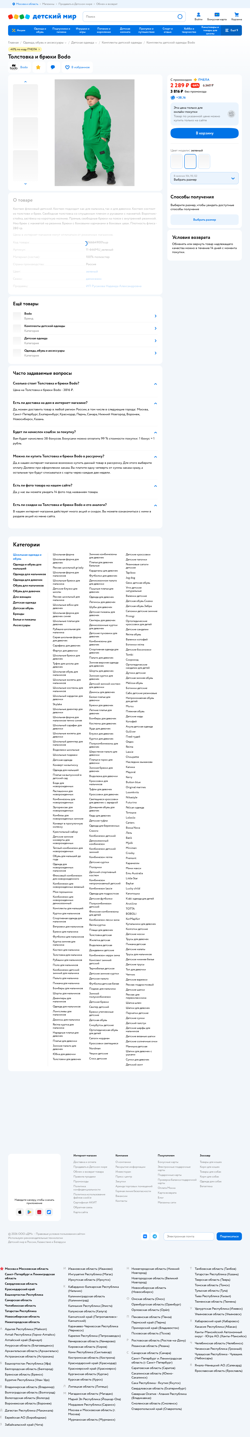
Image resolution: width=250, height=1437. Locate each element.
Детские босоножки (138, 649)
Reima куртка (97, 925)
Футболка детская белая (104, 983)
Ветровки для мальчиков (68, 926)
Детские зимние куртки (104, 973)
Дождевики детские (101, 950)
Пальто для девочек (101, 657)
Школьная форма (63, 554)
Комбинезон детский (102, 836)
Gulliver (131, 731)
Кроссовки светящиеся (103, 1043)
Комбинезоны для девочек (100, 643)
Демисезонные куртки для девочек (103, 627)
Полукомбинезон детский (100, 905)
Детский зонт (134, 1064)
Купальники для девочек (141, 924)
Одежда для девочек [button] (27, 580)
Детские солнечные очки (141, 1041)
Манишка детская (136, 1046)
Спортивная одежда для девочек (103, 651)
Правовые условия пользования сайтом (60, 1234)
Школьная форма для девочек (66, 561)
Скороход (132, 659)
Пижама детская (136, 944)
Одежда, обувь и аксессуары (43, 42)
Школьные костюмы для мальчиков (68, 689)
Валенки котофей (137, 639)
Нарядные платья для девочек (65, 1034)
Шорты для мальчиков (66, 993)
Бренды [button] (18, 614)
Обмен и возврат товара (88, 1171)
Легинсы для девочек (102, 602)
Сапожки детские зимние (141, 611)
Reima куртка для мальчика (63, 1026)
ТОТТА (130, 908)
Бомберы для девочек (102, 718)
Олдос (130, 741)
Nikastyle (131, 797)
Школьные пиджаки (65, 755)
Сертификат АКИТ (85, 1202)
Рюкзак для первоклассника (136, 996)
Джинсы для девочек (102, 692)
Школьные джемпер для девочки (68, 711)
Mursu (130, 706)
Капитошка (133, 893)
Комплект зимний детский (100, 962)
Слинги (93, 830)
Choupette (132, 757)
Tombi (129, 654)
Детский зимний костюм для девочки (104, 685)
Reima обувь (133, 634)
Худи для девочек (100, 728)
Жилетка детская (99, 940)
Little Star (132, 878)
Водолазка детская (100, 945)
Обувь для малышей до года (67, 858)
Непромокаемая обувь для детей (140, 699)
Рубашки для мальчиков (67, 960)
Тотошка (131, 812)
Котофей (131, 721)
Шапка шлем (133, 1003)
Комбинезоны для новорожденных (64, 801)
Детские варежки (136, 979)
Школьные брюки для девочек (66, 657)
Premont (131, 858)
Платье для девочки (65, 1041)
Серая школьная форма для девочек (67, 639)
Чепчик (130, 974)
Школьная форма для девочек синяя (66, 614)
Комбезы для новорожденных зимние (68, 817)
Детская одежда (82, 42)
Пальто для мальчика (65, 978)
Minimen (131, 848)
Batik (129, 838)
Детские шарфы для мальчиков (138, 1029)
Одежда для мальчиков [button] (29, 574)
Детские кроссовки (138, 554)
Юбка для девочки (64, 1054)
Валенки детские (136, 596)
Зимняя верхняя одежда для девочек (103, 664)
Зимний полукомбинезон (100, 995)
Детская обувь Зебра (139, 606)
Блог (161, 1197)
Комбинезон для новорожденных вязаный (68, 885)
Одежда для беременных (104, 825)
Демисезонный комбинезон (98, 842)
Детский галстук (136, 1023)
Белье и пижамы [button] (24, 619)
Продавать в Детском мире (90, 1167)
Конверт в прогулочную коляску (68, 825)
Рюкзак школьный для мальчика (66, 598)
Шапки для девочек (138, 1008)
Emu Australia (134, 873)
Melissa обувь (134, 683)
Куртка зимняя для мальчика (64, 943)
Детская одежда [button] (24, 602)
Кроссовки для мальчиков (98, 782)
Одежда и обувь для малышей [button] (27, 566)
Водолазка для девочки (103, 776)
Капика (130, 767)
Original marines (136, 787)
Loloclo (130, 817)
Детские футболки (100, 898)
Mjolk (129, 843)
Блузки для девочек (101, 733)
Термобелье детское (101, 968)
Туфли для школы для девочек (65, 665)
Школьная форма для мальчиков (66, 574)
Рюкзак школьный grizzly (68, 567)
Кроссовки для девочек (104, 794)
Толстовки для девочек (67, 1059)
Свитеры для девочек (102, 620)
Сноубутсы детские (101, 1025)
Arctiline (131, 903)
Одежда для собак (211, 1181)
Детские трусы (135, 964)
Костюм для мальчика (66, 950)
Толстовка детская (100, 935)
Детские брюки (99, 1002)
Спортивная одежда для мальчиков (67, 920)
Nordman (95, 1048)
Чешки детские (98, 1053)
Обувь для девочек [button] (26, 591)
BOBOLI (131, 913)
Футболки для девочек (103, 575)
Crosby (130, 853)
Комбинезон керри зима (104, 955)
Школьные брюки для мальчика (66, 582)
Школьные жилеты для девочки (67, 735)
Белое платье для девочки (99, 698)
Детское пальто (99, 978)
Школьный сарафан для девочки (67, 727)
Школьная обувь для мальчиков (65, 673)
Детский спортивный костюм (102, 874)
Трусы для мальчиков (139, 954)
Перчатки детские (137, 1013)
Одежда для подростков (104, 893)
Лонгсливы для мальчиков (62, 1013)
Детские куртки (99, 862)
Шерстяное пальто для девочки (103, 753)
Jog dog (130, 577)
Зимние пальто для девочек (64, 1047)
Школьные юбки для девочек (65, 606)
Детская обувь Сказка (139, 601)
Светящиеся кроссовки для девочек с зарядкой (103, 801)
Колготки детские (137, 929)
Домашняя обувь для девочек (101, 809)
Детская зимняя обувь (139, 678)
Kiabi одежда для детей (140, 898)
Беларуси (60, 1242)
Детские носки (135, 934)
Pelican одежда (135, 807)
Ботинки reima (135, 644)
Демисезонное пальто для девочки (103, 582)
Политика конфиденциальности (87, 1188)
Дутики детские (136, 673)
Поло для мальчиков (65, 965)
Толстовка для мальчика (67, 955)
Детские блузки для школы (65, 590)
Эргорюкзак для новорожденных (63, 809)
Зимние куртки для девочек (101, 677)
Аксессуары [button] (21, 625)
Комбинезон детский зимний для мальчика (66, 971)
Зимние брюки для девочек (101, 769)
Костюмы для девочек (102, 723)
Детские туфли (98, 820)
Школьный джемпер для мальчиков (68, 743)
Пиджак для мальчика (102, 988)
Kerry (129, 777)
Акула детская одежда (139, 726)
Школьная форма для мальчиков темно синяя (67, 719)
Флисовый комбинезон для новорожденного (67, 877)
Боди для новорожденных (63, 784)
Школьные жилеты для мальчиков (67, 681)
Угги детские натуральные (134, 589)
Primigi (130, 616)
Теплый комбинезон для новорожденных (68, 849)
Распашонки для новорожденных (63, 793)
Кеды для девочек (100, 815)
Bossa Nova (133, 827)
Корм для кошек (210, 1167)
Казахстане (44, 1242)
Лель (129, 833)
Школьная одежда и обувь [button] (27, 557)
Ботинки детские (136, 688)
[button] (231, 30)
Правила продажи (84, 1176)
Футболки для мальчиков (68, 936)
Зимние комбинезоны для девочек (103, 556)
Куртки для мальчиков (66, 913)
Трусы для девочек (137, 939)
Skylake (57, 704)
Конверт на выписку (65, 765)
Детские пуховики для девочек (103, 635)
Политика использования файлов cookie (89, 1196)
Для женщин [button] (22, 597)
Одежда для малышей (66, 770)
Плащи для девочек (101, 930)
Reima (129, 746)
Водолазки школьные (66, 749)
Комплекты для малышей (68, 908)
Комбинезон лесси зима (104, 920)
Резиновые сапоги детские (137, 566)
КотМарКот (133, 919)
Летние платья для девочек (100, 712)
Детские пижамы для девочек (102, 613)
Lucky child (133, 888)
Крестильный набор (65, 831)
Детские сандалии (137, 629)
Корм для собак (209, 1176)
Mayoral (131, 772)
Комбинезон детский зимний (102, 850)
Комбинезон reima (100, 857)
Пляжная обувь (135, 711)
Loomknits (132, 792)
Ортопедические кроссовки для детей (139, 623)
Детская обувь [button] (23, 608)
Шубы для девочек (100, 607)
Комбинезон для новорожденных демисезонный (63, 900)
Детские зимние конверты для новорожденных (63, 840)
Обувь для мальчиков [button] (28, 585)
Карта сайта (80, 1212)
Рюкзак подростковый (140, 984)
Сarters (130, 822)
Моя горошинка (62, 892)
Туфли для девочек (100, 789)
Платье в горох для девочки (100, 761)
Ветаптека (206, 1186)
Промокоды (81, 1181)
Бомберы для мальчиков (68, 988)
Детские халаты (135, 949)
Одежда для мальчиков (67, 1006)
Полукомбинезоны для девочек (103, 745)
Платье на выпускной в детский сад (67, 776)
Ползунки (95, 867)
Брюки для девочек (101, 705)
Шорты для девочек (101, 671)
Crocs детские (98, 1058)
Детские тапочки (136, 559)
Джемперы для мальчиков (62, 1000)
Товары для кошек (211, 1162)
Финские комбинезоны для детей (104, 913)
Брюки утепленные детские (101, 1013)
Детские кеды (134, 716)
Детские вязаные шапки (140, 1036)
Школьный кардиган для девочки (68, 697)
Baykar (130, 883)
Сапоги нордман (99, 1038)
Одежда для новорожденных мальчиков (63, 867)
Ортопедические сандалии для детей (138, 666)
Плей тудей (133, 736)
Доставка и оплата (84, 1162)
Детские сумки (135, 1018)
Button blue (133, 782)
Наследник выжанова (139, 762)
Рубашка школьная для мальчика (66, 631)
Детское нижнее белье (140, 959)
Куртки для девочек (101, 738)
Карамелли (132, 863)
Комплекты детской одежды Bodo (170, 42)
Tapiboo (131, 572)
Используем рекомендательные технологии (35, 1238)
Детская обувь (98, 1020)
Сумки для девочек (137, 1059)
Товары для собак (210, 1171)
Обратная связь (82, 1207)
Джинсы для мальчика (66, 1019)
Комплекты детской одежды (122, 42)
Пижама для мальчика (66, 983)
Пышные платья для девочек (101, 590)
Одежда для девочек (101, 597)
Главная (13, 42)
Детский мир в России (22, 1242)
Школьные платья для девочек (66, 623)
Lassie (129, 752)
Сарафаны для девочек (67, 645)
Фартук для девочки (65, 650)
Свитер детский (99, 1007)
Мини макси (133, 868)
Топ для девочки (136, 969)
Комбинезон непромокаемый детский (105, 882)
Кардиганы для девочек (103, 570)
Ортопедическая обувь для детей (103, 1031)
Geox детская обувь (138, 582)
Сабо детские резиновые (141, 693)
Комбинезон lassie (100, 888)
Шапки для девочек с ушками (139, 1053)
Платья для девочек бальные (101, 564)
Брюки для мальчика (65, 931)
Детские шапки (135, 989)
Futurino (131, 802)
